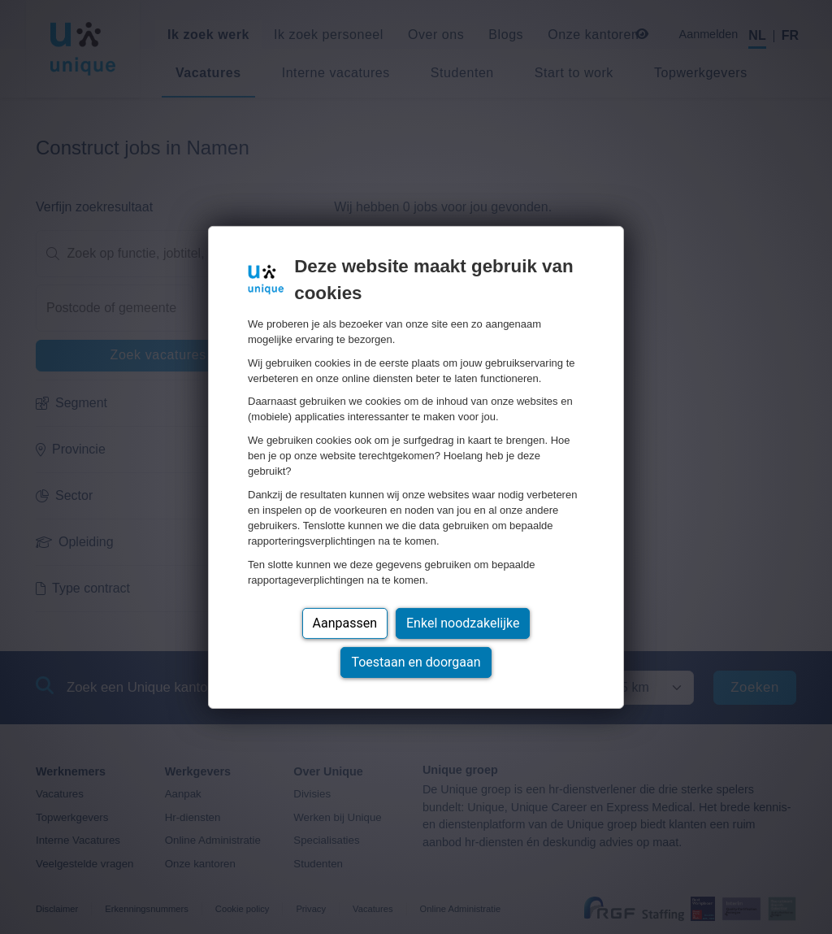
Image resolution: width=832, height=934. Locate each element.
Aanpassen (345, 623)
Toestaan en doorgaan (415, 662)
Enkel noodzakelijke (462, 623)
